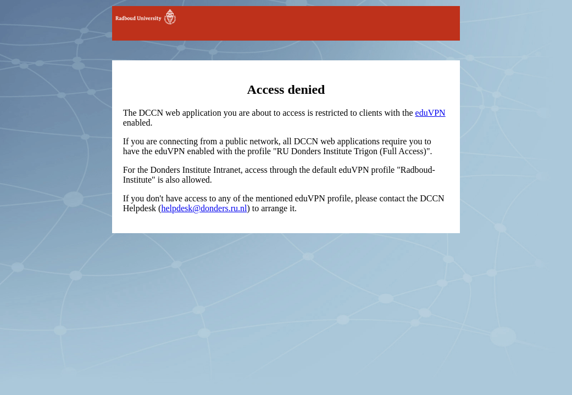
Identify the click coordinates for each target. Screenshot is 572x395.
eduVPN (430, 112)
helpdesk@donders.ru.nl (204, 208)
